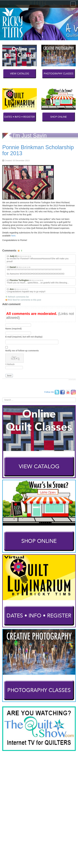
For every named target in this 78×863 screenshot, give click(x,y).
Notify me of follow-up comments (22, 350)
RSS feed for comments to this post (24, 300)
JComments (72, 379)
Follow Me (49, 392)
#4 (8, 256)
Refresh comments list (18, 297)
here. (13, 235)
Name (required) (13, 328)
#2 (8, 280)
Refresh (11, 364)
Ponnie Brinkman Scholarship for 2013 (38, 150)
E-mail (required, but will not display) (23, 336)
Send (9, 376)
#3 (8, 267)
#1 (8, 289)
